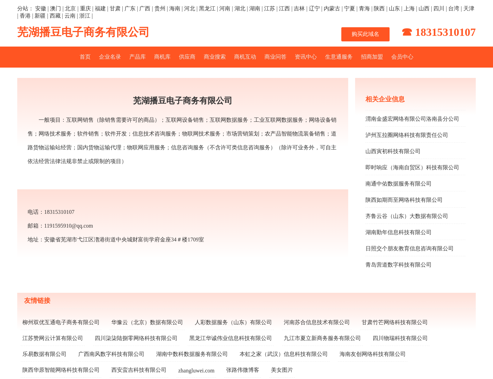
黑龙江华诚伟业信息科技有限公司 (230, 338)
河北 (189, 8)
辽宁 (314, 8)
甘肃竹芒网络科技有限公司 (395, 322)
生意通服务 (339, 57)
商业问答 (275, 57)
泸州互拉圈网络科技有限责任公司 (406, 135)
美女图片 (282, 370)
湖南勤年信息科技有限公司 (398, 232)
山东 (394, 8)
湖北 (239, 8)
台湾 (453, 8)
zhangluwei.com (196, 370)
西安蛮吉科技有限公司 (139, 370)
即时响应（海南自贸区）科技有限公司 (412, 167)
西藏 (55, 16)
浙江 (84, 16)
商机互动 (245, 57)
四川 (438, 8)
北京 (70, 8)
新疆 (40, 16)
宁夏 (349, 8)
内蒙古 (332, 8)
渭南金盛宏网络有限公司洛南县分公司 (412, 119)
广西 (144, 8)
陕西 (379, 8)
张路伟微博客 (242, 370)
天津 (468, 8)
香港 (25, 16)
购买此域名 (365, 34)
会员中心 (402, 57)
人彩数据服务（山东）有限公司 (233, 322)
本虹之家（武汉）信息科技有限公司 (284, 354)
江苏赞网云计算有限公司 (52, 338)
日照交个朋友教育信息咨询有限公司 (409, 248)
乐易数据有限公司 (44, 354)
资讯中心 (306, 57)
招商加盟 (372, 57)
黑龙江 (207, 8)
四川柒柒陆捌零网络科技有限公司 (136, 338)
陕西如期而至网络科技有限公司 (404, 200)
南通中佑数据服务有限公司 (398, 184)
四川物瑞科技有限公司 (400, 338)
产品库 (137, 57)
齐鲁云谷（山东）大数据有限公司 (406, 216)
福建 (100, 8)
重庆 (85, 8)
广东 (129, 8)
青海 (364, 8)
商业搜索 (215, 57)
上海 (409, 8)
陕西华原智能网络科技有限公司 (61, 370)
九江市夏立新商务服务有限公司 (322, 338)
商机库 (162, 57)
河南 (224, 8)
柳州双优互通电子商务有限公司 (61, 322)
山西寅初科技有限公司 (393, 151)
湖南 (254, 8)
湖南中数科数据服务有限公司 (192, 354)
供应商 (187, 57)
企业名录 (110, 57)
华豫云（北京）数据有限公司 (147, 322)
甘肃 (115, 8)
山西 (424, 8)
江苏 (269, 8)
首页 (85, 57)
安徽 (40, 8)
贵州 (159, 8)
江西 (284, 8)
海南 (174, 8)
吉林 (299, 8)
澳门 (55, 8)
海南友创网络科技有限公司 (373, 354)
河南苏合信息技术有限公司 (317, 322)
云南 (70, 16)
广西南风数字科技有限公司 (111, 354)
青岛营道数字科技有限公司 (398, 265)
